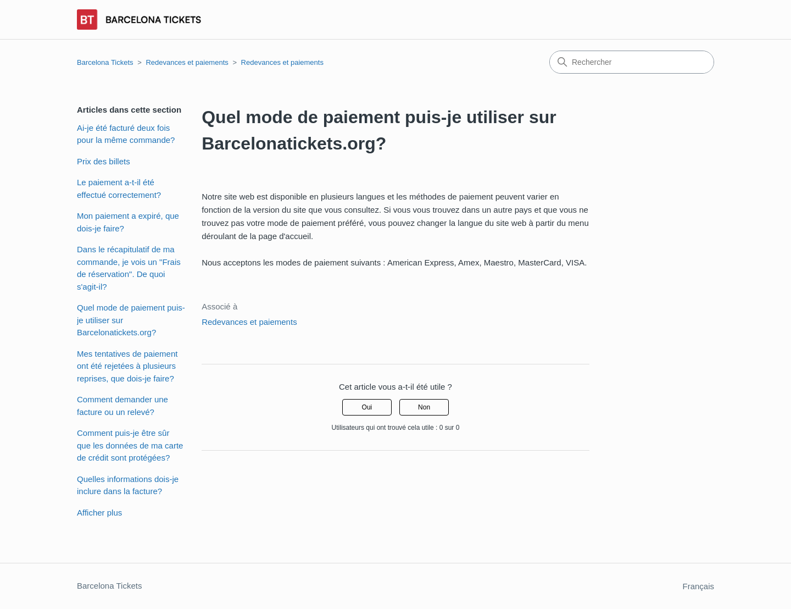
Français (698, 586)
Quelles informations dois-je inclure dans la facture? (128, 485)
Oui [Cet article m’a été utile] (367, 407)
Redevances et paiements (187, 62)
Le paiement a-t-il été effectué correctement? (119, 189)
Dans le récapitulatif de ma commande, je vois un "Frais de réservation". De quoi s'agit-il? (129, 268)
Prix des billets (103, 161)
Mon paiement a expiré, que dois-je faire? (128, 222)
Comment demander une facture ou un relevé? (122, 406)
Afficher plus (99, 512)
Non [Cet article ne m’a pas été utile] (424, 407)
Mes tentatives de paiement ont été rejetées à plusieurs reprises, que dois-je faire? (127, 366)
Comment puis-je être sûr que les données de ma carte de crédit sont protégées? (130, 445)
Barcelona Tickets (105, 62)
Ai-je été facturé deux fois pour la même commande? (126, 134)
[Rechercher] (632, 62)
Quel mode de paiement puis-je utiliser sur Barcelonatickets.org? (131, 320)
